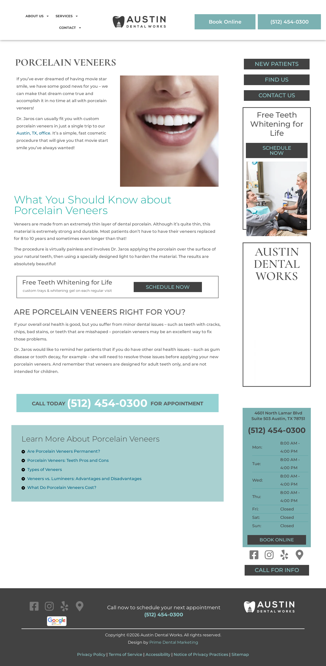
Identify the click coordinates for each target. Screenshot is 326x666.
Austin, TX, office (33, 133)
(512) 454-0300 (107, 403)
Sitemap (240, 654)
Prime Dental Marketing (173, 642)
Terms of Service (125, 654)
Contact (70, 28)
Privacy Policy (91, 654)
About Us (37, 16)
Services (67, 16)
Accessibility (158, 654)
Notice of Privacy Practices (201, 654)
